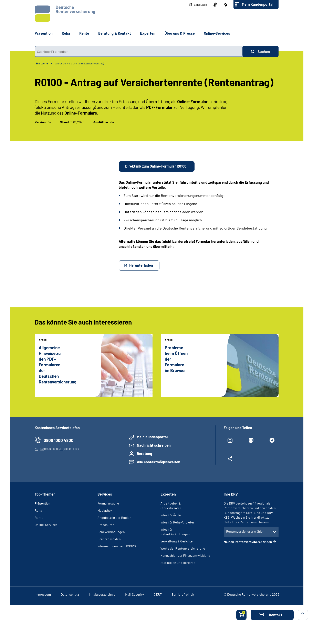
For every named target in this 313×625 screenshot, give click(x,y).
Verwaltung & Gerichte (176, 541)
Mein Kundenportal (257, 4)
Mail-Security (134, 594)
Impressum (43, 594)
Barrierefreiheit (183, 594)
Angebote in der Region (114, 517)
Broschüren (105, 525)
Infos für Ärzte (170, 515)
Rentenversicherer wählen (245, 531)
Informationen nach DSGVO (116, 546)
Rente (39, 517)
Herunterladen (141, 265)
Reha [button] (66, 33)
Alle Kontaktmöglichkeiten (158, 462)
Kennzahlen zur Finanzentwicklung (185, 555)
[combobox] (138, 51)
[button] (198, 4)
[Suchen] (260, 51)
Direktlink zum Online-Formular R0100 (155, 166)
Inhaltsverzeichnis (102, 594)
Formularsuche (108, 503)
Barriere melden (109, 539)
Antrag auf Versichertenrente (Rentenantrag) (79, 63)
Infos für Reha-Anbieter (177, 522)
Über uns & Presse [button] (180, 33)
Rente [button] (84, 33)
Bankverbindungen (111, 532)
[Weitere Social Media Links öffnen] (230, 460)
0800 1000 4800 (58, 440)
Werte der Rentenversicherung (182, 548)
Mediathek (104, 510)
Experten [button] (147, 33)
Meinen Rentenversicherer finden (248, 542)
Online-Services (217, 33)
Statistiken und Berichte (177, 562)
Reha (38, 510)
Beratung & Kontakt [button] (114, 33)
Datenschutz (70, 594)
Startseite (42, 63)
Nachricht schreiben (154, 445)
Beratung (144, 453)
